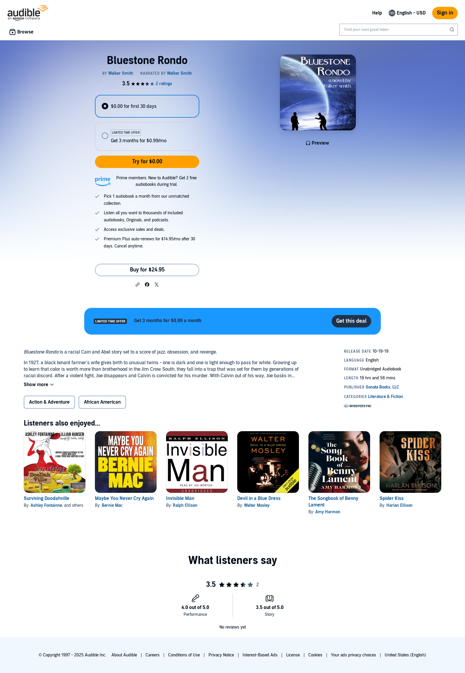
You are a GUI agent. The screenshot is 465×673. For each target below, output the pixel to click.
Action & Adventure (49, 402)
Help (377, 13)
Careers (153, 655)
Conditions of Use (184, 655)
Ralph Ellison (185, 505)
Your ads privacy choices (353, 655)
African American (102, 402)
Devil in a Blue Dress (259, 498)
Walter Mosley (257, 505)
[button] (137, 284)
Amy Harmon (327, 511)
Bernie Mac (112, 505)
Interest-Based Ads (260, 655)
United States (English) (405, 655)
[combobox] (398, 30)
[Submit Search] (452, 30)
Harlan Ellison (399, 505)
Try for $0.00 (147, 162)
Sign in (445, 13)
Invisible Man (180, 498)
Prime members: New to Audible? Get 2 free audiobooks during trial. (156, 181)
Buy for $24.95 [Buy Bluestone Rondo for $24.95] (147, 270)
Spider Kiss (392, 498)
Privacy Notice (221, 655)
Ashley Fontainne (46, 505)
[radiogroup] (147, 123)
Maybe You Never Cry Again (124, 498)
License (293, 655)
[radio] (147, 106)
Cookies (315, 655)
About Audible (124, 655)
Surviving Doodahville (46, 498)
